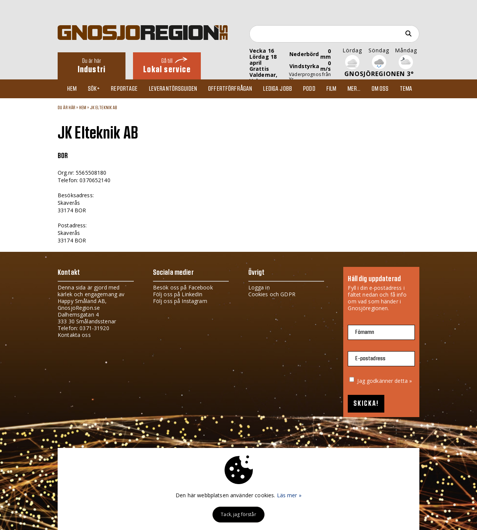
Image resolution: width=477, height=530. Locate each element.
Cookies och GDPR (271, 294)
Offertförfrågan (230, 89)
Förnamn (364, 332)
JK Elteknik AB (104, 107)
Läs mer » (289, 495)
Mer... (354, 89)
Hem (71, 89)
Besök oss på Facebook (183, 287)
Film (331, 89)
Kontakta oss (74, 334)
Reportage (124, 89)
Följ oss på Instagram (180, 301)
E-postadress (370, 358)
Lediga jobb (277, 89)
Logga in (259, 287)
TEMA (406, 89)
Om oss (380, 89)
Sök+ (94, 89)
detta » (403, 380)
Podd (309, 89)
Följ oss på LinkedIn (178, 294)
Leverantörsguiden (173, 89)
